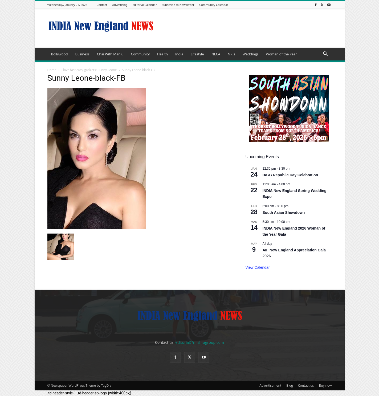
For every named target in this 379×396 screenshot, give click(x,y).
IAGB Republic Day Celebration (290, 175)
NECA (215, 54)
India (179, 54)
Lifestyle (197, 54)
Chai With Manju (110, 54)
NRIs (231, 54)
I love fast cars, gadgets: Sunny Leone (89, 70)
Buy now (325, 385)
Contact (102, 5)
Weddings (251, 54)
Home (51, 70)
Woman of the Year (281, 54)
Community (140, 54)
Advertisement (270, 385)
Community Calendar (213, 5)
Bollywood (59, 54)
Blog (289, 385)
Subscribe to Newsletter (178, 5)
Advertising (119, 5)
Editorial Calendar (144, 5)
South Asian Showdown (284, 212)
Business (82, 54)
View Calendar (258, 267)
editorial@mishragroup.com (200, 342)
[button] (325, 54)
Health (162, 54)
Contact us (306, 385)
